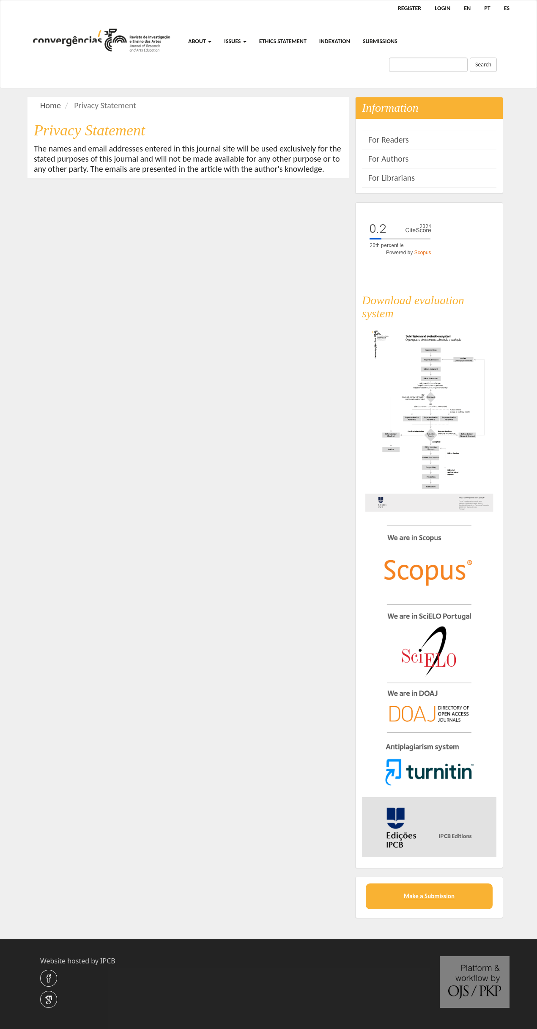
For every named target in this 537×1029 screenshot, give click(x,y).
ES (507, 8)
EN (467, 8)
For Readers (388, 140)
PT (487, 8)
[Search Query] (428, 65)
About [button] (199, 41)
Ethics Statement (283, 41)
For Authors (388, 159)
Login (442, 8)
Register (409, 8)
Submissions (380, 41)
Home (50, 105)
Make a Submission (429, 896)
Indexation (334, 41)
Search (483, 64)
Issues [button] (235, 41)
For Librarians (391, 178)
